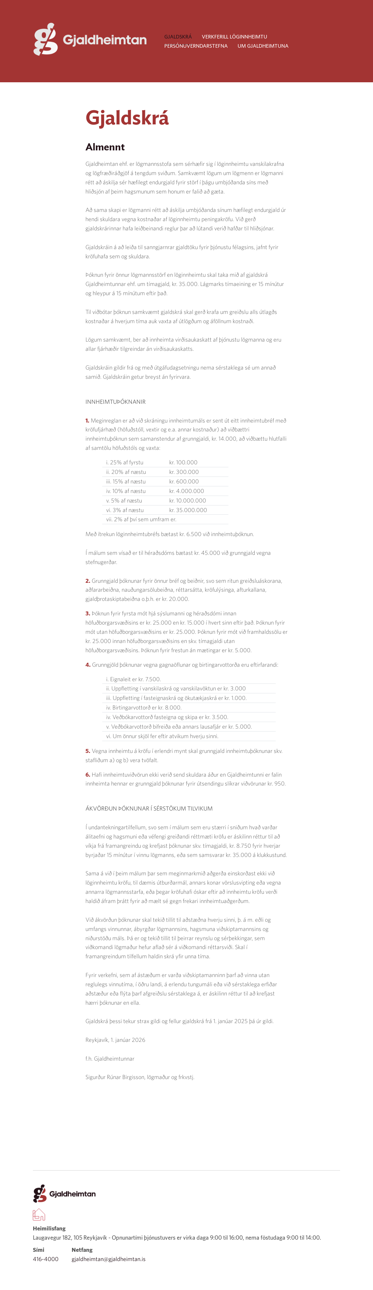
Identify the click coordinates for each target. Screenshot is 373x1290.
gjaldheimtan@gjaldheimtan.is (109, 1258)
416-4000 (45, 1258)
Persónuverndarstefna (196, 46)
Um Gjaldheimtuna (263, 46)
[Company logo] (90, 39)
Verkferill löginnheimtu (234, 36)
